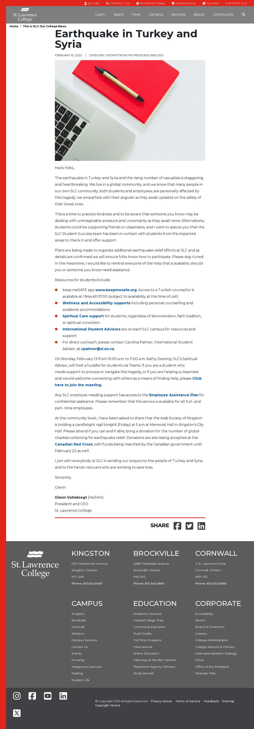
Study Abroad (143, 673)
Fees (136, 14)
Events (76, 653)
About (199, 14)
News (199, 660)
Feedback (211, 701)
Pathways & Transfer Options (154, 660)
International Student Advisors (91, 329)
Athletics (77, 633)
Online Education (146, 653)
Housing (77, 660)
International (150, 3)
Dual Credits (142, 633)
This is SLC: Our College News (44, 26)
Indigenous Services (86, 666)
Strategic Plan (205, 673)
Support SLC (236, 3)
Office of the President (212, 666)
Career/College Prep (148, 620)
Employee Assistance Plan (173, 395)
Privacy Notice (161, 701)
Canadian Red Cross (74, 444)
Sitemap (228, 701)
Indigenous (183, 3)
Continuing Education (149, 627)
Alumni (210, 3)
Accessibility (204, 613)
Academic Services (147, 613)
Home (14, 26)
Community (223, 14)
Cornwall (77, 627)
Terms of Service (187, 701)
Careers (201, 633)
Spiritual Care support (83, 316)
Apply (119, 14)
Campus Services (84, 640)
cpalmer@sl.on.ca (97, 349)
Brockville (78, 620)
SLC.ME (91, 3)
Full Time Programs (147, 640)
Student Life (80, 680)
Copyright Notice (107, 705)
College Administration (212, 640)
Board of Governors (209, 627)
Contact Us (118, 3)
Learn (100, 14)
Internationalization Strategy (216, 653)
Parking (77, 673)
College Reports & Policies (214, 647)
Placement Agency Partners (154, 666)
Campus (156, 14)
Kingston (78, 613)
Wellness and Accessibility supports (96, 303)
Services (178, 14)
